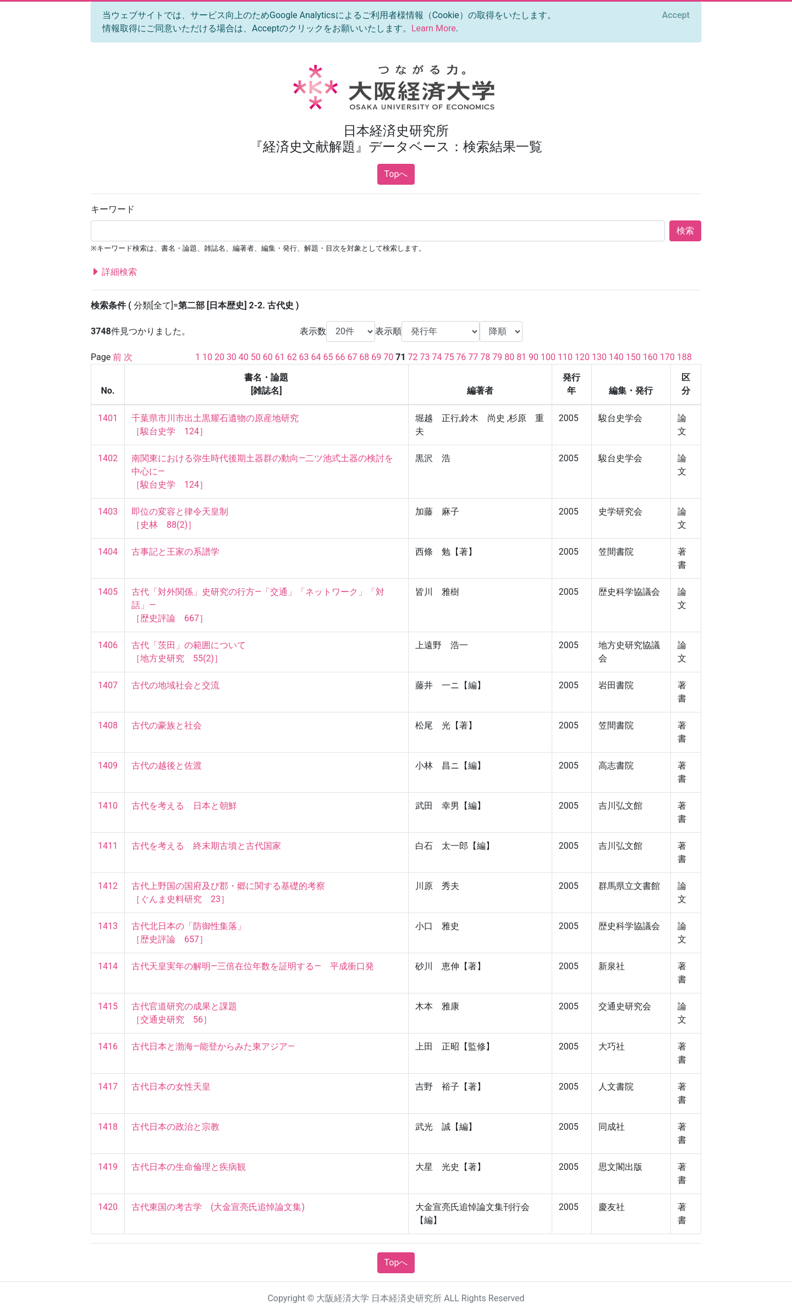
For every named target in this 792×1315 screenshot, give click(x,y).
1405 (108, 592)
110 (565, 357)
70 (388, 357)
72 (413, 357)
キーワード (113, 209)
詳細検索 (114, 272)
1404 (108, 551)
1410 (108, 805)
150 (633, 357)
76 (461, 357)
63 (304, 357)
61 (280, 357)
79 (497, 357)
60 (268, 357)
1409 (108, 765)
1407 (108, 685)
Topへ (396, 174)
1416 (108, 1046)
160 (650, 357)
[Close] (676, 15)
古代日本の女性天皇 (171, 1086)
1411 (108, 846)
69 (376, 357)
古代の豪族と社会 (166, 725)
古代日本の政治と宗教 (175, 1126)
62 (292, 357)
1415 (108, 1006)
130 (599, 357)
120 (582, 357)
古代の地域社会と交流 (175, 685)
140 (616, 357)
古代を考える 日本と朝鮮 (184, 805)
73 (425, 357)
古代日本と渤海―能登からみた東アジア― (213, 1046)
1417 (108, 1086)
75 (449, 357)
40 (244, 357)
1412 (108, 886)
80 (509, 357)
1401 (108, 418)
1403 (108, 511)
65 (328, 357)
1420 (108, 1207)
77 (473, 357)
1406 (108, 645)
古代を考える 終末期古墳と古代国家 (206, 846)
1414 (108, 966)
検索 (685, 230)
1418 (108, 1126)
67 (352, 357)
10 (207, 357)
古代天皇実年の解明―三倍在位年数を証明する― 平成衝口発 (252, 966)
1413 (108, 926)
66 (340, 357)
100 (548, 357)
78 (485, 357)
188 (684, 357)
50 (256, 357)
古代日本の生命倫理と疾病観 (188, 1167)
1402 (108, 458)
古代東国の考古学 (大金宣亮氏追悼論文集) (218, 1207)
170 (667, 357)
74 (437, 357)
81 (521, 357)
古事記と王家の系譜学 (175, 551)
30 (232, 357)
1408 (108, 725)
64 (316, 357)
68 (364, 357)
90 (533, 357)
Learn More (433, 28)
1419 (108, 1167)
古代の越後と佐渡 (166, 765)
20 (219, 357)
